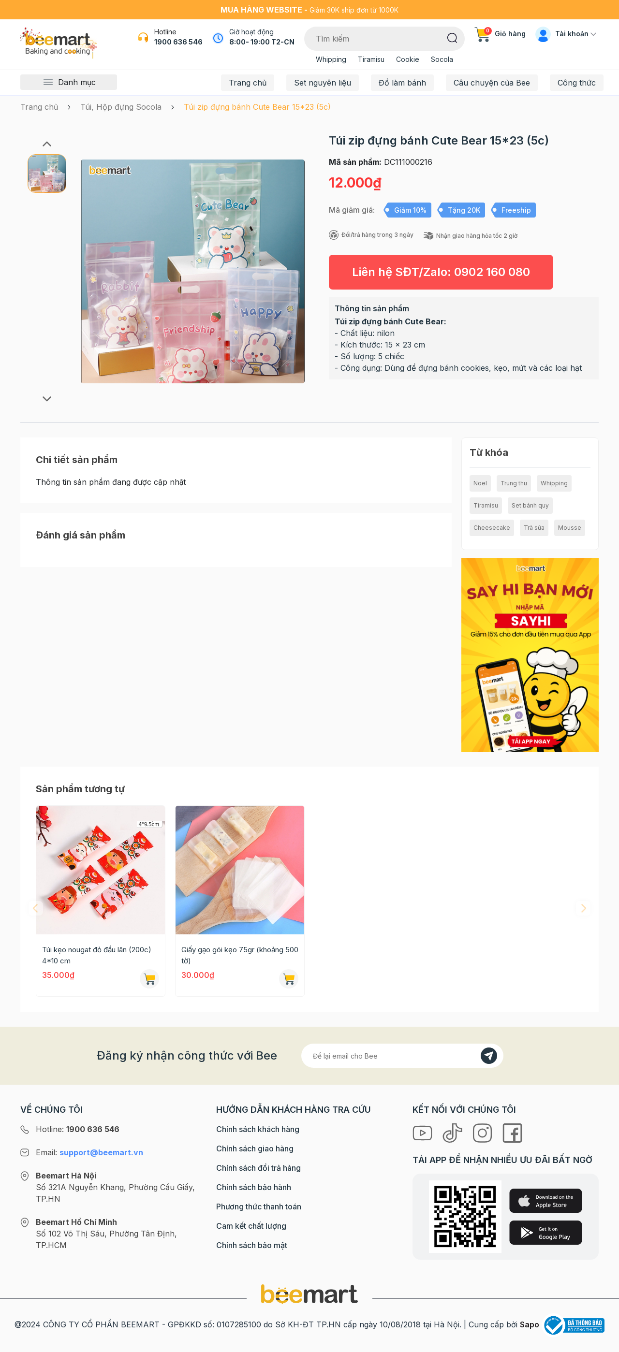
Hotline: (77, 1129)
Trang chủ (247, 82)
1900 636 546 (178, 42)
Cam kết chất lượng (251, 1226)
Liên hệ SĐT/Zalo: (441, 272)
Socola (442, 59)
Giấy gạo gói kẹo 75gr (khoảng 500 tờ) (239, 955)
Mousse (569, 527)
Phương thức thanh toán (258, 1206)
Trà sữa (534, 527)
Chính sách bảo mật (251, 1245)
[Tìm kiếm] (452, 37)
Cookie (407, 59)
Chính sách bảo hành (253, 1187)
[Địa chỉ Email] (402, 1056)
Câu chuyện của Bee (492, 82)
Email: (89, 1152)
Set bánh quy (530, 505)
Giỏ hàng (500, 33)
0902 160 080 (492, 272)
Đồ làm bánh (402, 82)
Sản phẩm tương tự (80, 789)
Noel (480, 483)
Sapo (529, 1324)
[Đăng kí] (489, 1055)
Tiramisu (371, 59)
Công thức (577, 82)
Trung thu (514, 483)
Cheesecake (491, 527)
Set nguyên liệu (322, 82)
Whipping (331, 59)
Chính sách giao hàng (255, 1148)
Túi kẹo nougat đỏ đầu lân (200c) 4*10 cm (96, 955)
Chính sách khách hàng (257, 1129)
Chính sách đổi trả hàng (258, 1168)
